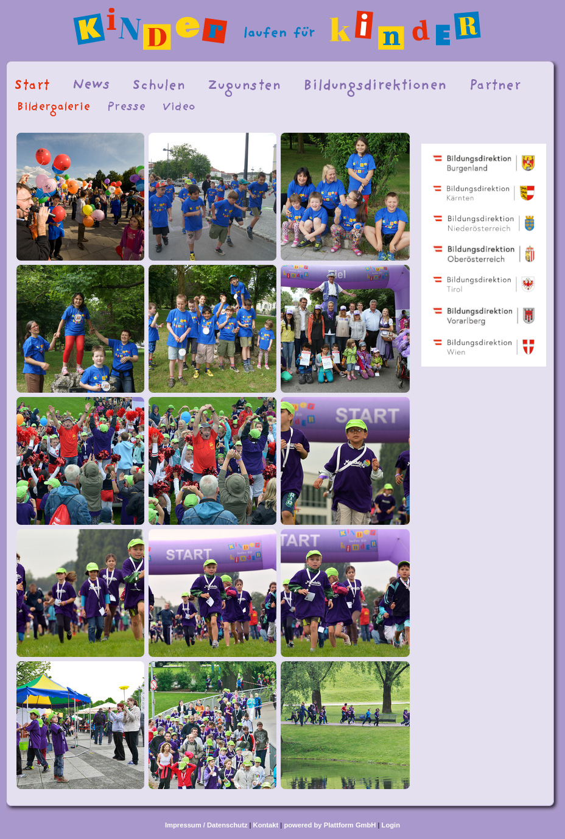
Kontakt (266, 825)
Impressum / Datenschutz (206, 825)
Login (391, 825)
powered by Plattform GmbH (330, 825)
